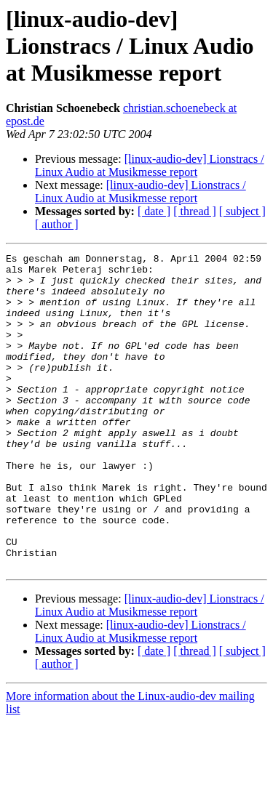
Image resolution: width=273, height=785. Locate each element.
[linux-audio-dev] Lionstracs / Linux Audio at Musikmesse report (149, 165)
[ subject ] (242, 211)
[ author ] (57, 224)
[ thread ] (194, 211)
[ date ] (154, 211)
